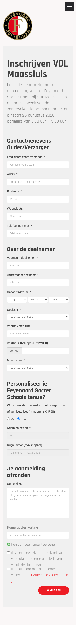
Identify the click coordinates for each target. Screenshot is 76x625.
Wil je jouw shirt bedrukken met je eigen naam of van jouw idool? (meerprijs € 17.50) (37, 408)
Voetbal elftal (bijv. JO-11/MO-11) (27, 343)
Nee (22, 419)
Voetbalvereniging (18, 326)
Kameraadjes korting (22, 527)
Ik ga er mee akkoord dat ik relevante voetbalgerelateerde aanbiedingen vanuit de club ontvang (37, 558)
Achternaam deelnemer (24, 275)
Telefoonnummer (19, 226)
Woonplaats (16, 209)
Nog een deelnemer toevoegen (34, 544)
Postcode (14, 191)
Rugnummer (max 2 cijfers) (24, 445)
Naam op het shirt (19, 428)
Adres (12, 174)
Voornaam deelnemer (22, 258)
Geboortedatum (19, 292)
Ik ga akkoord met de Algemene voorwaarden (37, 575)
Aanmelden (53, 590)
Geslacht (14, 310)
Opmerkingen (15, 484)
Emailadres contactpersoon (26, 157)
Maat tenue (16, 360)
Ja (10, 419)
